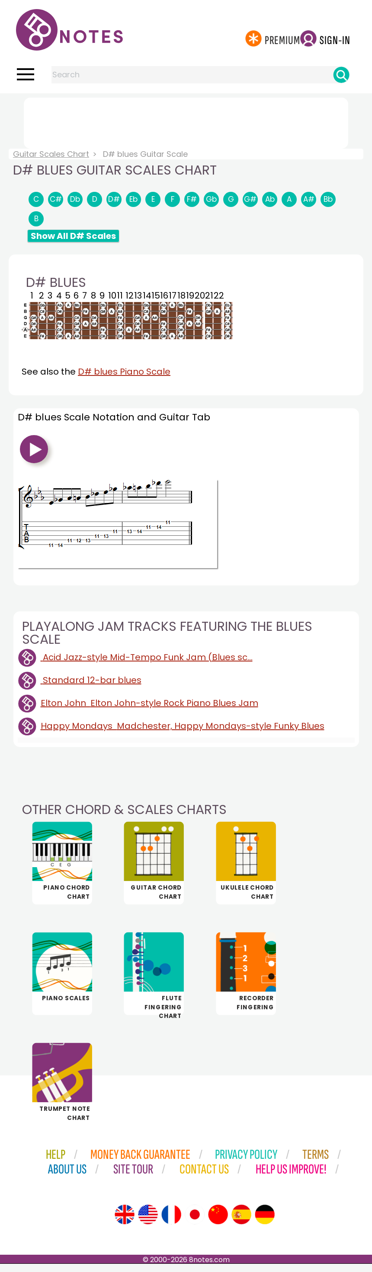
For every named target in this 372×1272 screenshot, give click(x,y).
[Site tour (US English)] (148, 1223)
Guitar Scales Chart (51, 154)
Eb (133, 199)
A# (308, 199)
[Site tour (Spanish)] (241, 1223)
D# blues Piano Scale (124, 372)
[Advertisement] (186, 121)
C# (56, 199)
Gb (211, 199)
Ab (270, 199)
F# (192, 199)
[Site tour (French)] (171, 1223)
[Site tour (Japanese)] (194, 1223)
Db (75, 199)
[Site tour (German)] (265, 1223)
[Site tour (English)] (124, 1223)
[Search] (341, 75)
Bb (328, 199)
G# (250, 199)
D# (114, 199)
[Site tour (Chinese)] (218, 1223)
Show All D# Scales (73, 236)
